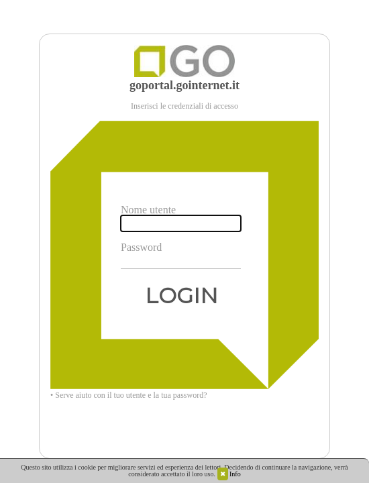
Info (235, 474)
